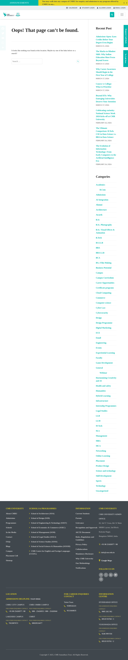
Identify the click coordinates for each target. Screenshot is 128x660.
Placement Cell (12, 556)
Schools (9, 528)
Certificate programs (105, 288)
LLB (98, 416)
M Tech (99, 426)
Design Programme (104, 323)
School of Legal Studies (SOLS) (43, 537)
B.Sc (98, 220)
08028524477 (37, 623)
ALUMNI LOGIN (104, 8)
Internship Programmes (106, 406)
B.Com (103, 190)
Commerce (100, 298)
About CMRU (11, 514)
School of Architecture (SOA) (42, 514)
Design (99, 318)
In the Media (11, 532)
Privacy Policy (81, 544)
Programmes (11, 523)
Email (98, 338)
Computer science (103, 303)
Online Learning (103, 456)
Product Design (102, 466)
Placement (100, 461)
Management (101, 436)
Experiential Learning (105, 353)
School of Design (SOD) (40, 518)
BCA (98, 258)
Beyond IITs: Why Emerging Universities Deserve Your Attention (106, 99)
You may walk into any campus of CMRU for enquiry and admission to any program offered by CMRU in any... (80, 2)
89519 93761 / (107, 641)
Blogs (8, 546)
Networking (101, 451)
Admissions (101, 195)
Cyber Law (101, 308)
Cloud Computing (103, 293)
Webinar (103, 373)
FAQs (8, 542)
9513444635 (71, 611)
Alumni (99, 205)
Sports (98, 481)
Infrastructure (102, 401)
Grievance (80, 523)
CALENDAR (71, 8)
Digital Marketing (103, 328)
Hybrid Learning (103, 396)
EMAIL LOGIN (120, 8)
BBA (98, 248)
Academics (100, 185)
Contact (9, 537)
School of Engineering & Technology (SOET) (49, 523)
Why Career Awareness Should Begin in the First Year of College (106, 72)
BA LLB (99, 243)
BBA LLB (100, 253)
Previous (124, 3)
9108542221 (71, 606)
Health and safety (103, 386)
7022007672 (13, 623)
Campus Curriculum (105, 278)
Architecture (101, 210)
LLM (98, 421)
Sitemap (9, 560)
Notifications (81, 568)
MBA (98, 441)
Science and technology (106, 471)
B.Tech (99, 238)
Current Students (83, 514)
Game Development (104, 363)
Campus (99, 273)
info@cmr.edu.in (107, 552)
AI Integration (102, 200)
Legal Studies (101, 411)
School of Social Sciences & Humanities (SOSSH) (50, 546)
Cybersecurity (102, 313)
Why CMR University (84, 559)
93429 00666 (35, 599)
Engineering (101, 343)
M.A (98, 431)
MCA (98, 446)
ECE (98, 333)
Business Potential (103, 268)
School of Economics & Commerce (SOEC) (48, 528)
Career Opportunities (105, 283)
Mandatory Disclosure (85, 554)
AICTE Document (83, 532)
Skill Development (104, 476)
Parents (79, 518)
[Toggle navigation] (122, 14)
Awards (99, 215)
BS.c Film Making (103, 263)
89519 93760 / (107, 619)
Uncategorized (102, 491)
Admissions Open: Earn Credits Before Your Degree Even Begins (106, 40)
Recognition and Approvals (86, 528)
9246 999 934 (107, 634)
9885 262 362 (107, 611)
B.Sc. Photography (104, 225)
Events (99, 348)
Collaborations (82, 549)
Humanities (101, 391)
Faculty (99, 358)
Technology (101, 486)
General (99, 368)
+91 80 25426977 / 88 (108, 544)
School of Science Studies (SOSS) (44, 542)
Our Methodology (83, 563)
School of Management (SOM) (43, 532)
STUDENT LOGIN (87, 8)
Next (127, 3)
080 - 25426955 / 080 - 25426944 (44, 611)
